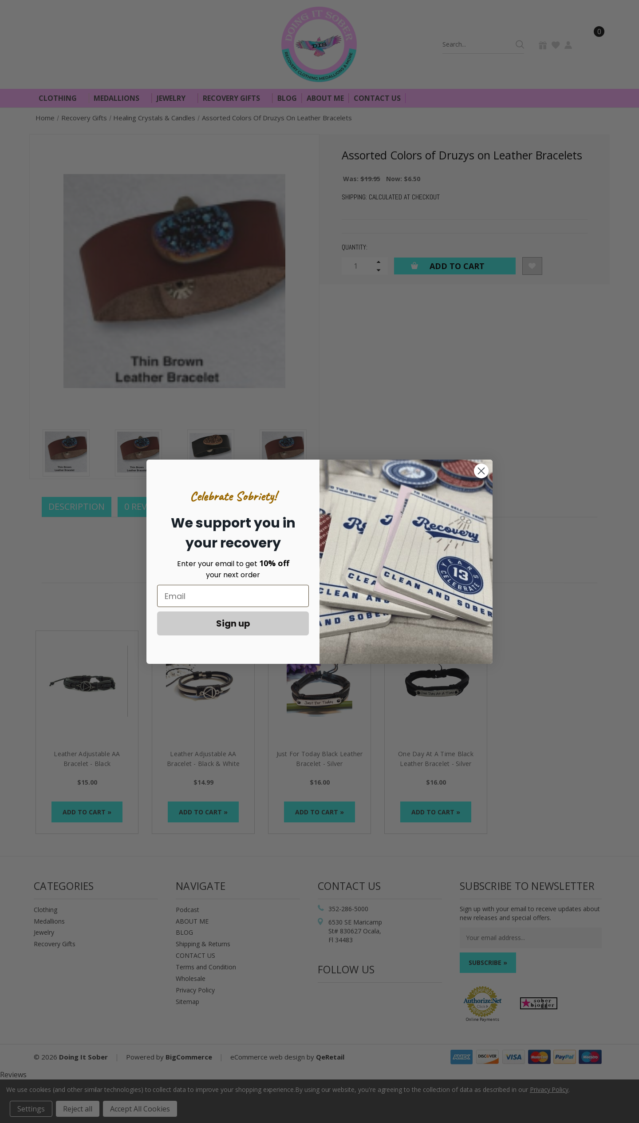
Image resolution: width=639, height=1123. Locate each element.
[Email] (233, 596)
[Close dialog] (481, 471)
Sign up (233, 623)
